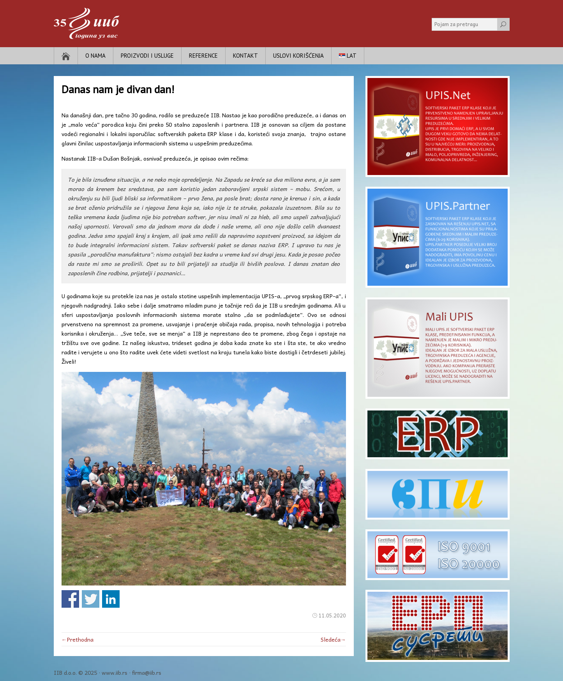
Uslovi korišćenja (298, 55)
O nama (95, 55)
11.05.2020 (332, 615)
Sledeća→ (333, 639)
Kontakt (245, 55)
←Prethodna (78, 639)
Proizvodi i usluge (147, 55)
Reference (203, 55)
